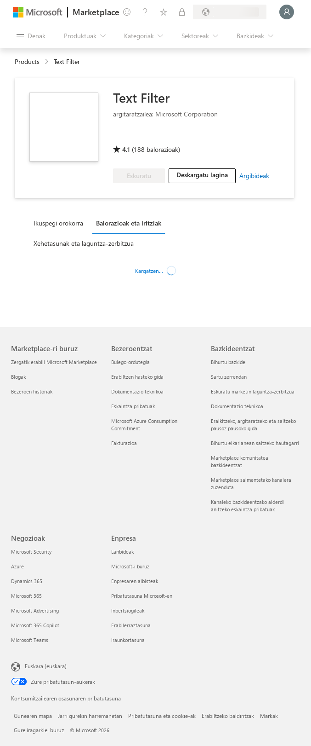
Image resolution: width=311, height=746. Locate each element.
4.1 (126, 149)
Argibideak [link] (254, 175)
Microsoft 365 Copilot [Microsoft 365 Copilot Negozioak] (35, 625)
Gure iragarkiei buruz (39, 730)
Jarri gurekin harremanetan (90, 715)
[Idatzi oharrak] (126, 12)
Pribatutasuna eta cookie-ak (162, 715)
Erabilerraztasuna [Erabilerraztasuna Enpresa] (131, 625)
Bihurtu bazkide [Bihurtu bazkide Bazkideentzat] (228, 362)
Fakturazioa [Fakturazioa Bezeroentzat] (124, 443)
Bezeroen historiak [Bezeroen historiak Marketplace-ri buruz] (31, 391)
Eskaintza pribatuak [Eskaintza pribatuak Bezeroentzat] (133, 406)
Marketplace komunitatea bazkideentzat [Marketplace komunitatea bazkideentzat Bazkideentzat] (239, 461)
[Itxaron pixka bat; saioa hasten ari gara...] (287, 12)
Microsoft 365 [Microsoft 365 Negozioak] (26, 595)
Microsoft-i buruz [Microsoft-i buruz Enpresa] (130, 566)
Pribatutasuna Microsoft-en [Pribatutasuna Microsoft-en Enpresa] (141, 595)
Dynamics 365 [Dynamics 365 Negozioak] (26, 581)
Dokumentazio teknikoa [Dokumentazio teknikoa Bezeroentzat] (137, 391)
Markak (269, 715)
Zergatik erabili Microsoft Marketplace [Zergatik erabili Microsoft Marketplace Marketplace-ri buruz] (54, 362)
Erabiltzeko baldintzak (228, 715)
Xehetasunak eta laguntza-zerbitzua (84, 243)
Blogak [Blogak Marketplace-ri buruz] (18, 376)
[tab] (60, 223)
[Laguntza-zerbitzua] (145, 12)
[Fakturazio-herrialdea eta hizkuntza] (229, 12)
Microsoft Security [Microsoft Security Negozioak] (31, 551)
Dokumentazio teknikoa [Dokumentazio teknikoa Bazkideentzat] (237, 406)
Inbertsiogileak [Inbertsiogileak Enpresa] (127, 610)
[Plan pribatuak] (182, 12)
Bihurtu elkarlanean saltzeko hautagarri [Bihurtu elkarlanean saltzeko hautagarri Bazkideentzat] (255, 443)
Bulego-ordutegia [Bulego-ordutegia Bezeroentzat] (130, 362)
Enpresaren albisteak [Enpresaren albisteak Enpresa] (134, 581)
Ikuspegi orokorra (58, 223)
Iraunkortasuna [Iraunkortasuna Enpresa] (128, 639)
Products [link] (27, 61)
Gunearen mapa (33, 715)
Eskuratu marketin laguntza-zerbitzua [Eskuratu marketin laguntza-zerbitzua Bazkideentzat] (252, 391)
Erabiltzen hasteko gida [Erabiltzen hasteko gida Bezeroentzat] (137, 376)
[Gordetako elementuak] (163, 12)
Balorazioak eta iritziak (128, 223)
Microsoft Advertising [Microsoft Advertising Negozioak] (35, 610)
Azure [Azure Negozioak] (17, 566)
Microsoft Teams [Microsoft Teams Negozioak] (29, 639)
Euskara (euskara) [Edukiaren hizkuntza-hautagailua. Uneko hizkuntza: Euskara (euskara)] (46, 666)
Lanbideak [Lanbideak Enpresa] (122, 551)
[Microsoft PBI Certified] (139, 136)
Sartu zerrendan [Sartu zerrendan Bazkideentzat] (229, 376)
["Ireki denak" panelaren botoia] (31, 36)
